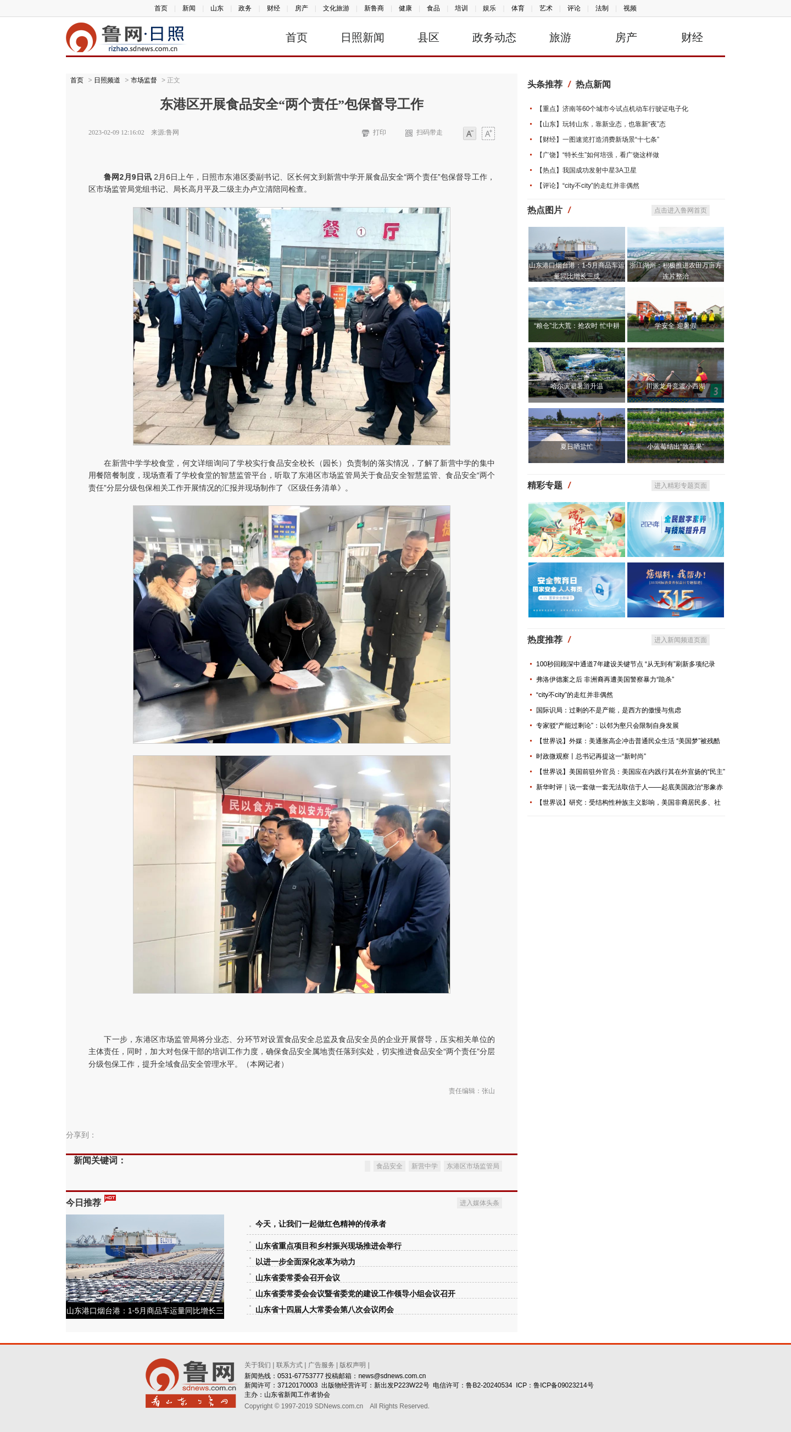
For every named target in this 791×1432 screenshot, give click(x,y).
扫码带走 (429, 132)
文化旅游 (336, 8)
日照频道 (107, 80)
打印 (379, 132)
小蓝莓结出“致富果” (675, 446)
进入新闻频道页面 (680, 640)
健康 (405, 8)
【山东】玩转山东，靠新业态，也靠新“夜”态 (601, 124)
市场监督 (144, 80)
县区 (428, 37)
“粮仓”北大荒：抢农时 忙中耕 (576, 326)
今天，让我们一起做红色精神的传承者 (320, 1224)
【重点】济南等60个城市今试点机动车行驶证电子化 (612, 109)
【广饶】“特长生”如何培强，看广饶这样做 (597, 155)
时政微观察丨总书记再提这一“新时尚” (591, 756)
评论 (574, 8)
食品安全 (389, 1166)
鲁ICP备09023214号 (563, 1385)
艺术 (546, 8)
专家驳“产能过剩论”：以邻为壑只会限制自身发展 (607, 725)
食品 (433, 8)
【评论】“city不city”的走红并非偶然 (587, 186)
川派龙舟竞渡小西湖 (675, 386)
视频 (630, 8)
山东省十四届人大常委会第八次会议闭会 (324, 1310)
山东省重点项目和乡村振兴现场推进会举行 (328, 1246)
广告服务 (321, 1365)
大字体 (488, 134)
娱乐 (489, 8)
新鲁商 (374, 8)
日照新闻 (363, 37)
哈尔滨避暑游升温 (576, 386)
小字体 (469, 134)
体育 (518, 8)
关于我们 (257, 1365)
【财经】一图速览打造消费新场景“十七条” (597, 139)
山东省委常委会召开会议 (297, 1278)
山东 (217, 8)
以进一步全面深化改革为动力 (305, 1262)
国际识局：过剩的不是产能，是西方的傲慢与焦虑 (608, 710)
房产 (301, 8)
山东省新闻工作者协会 (297, 1394)
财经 (273, 8)
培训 (461, 8)
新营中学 (424, 1166)
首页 (161, 8)
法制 (602, 8)
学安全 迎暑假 (675, 326)
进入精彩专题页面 (680, 485)
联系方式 (289, 1365)
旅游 (560, 37)
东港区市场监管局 (473, 1166)
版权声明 (352, 1365)
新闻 (189, 8)
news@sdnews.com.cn (392, 1376)
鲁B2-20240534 (489, 1385)
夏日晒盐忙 (576, 446)
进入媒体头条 (479, 1203)
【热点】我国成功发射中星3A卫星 (586, 170)
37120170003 (297, 1385)
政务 (245, 8)
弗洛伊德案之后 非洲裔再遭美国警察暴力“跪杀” (605, 679)
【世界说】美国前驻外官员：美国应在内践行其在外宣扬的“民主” (630, 772)
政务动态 (494, 37)
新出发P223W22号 (402, 1385)
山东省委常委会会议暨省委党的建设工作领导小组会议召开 (355, 1294)
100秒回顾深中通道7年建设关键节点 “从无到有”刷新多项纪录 (625, 664)
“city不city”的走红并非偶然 (574, 695)
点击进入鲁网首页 (680, 210)
